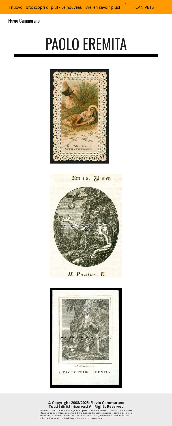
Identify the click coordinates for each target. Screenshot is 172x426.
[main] (86, 46)
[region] (86, 7)
